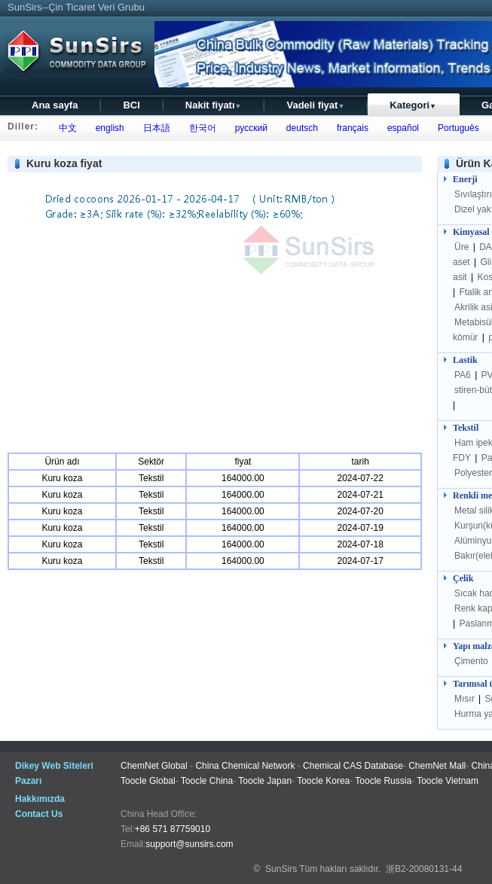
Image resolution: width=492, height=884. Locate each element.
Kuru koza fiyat (64, 163)
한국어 (200, 128)
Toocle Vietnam (447, 781)
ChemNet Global (154, 766)
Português (455, 128)
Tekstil (465, 427)
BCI (131, 105)
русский (248, 128)
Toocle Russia (383, 781)
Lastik (465, 360)
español (400, 128)
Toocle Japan (265, 781)
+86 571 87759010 (172, 829)
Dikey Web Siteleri (54, 766)
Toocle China (207, 781)
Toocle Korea (323, 781)
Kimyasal (471, 232)
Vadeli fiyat (315, 105)
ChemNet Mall (437, 766)
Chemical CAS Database (353, 766)
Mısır (465, 698)
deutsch (299, 128)
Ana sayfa (55, 105)
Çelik (463, 578)
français (350, 128)
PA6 (463, 375)
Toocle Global (148, 781)
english (107, 128)
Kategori (413, 105)
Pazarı (28, 781)
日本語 (154, 128)
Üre (463, 247)
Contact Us (39, 814)
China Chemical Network (245, 766)
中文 (65, 128)
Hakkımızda (40, 799)
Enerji (465, 179)
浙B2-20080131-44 (424, 869)
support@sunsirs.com (189, 844)
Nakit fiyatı (213, 105)
